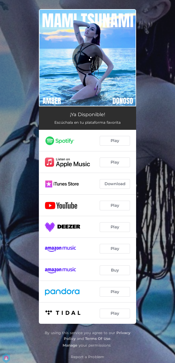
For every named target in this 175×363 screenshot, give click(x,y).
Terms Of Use (98, 338)
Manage (70, 345)
